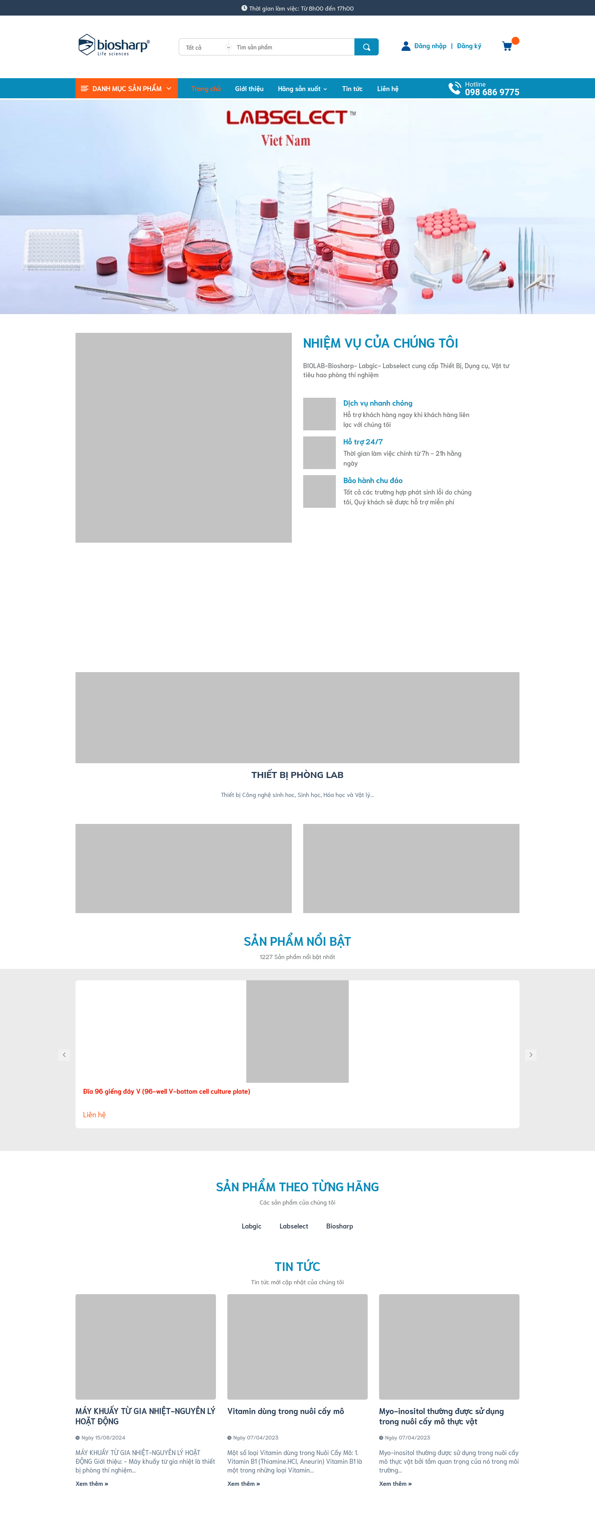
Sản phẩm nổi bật (297, 940)
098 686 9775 (492, 92)
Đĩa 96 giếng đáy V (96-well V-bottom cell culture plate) (166, 1091)
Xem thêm (92, 1483)
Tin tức (297, 1266)
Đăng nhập (430, 45)
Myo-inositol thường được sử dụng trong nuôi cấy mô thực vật (441, 1416)
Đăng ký (469, 45)
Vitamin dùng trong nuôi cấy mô (285, 1411)
